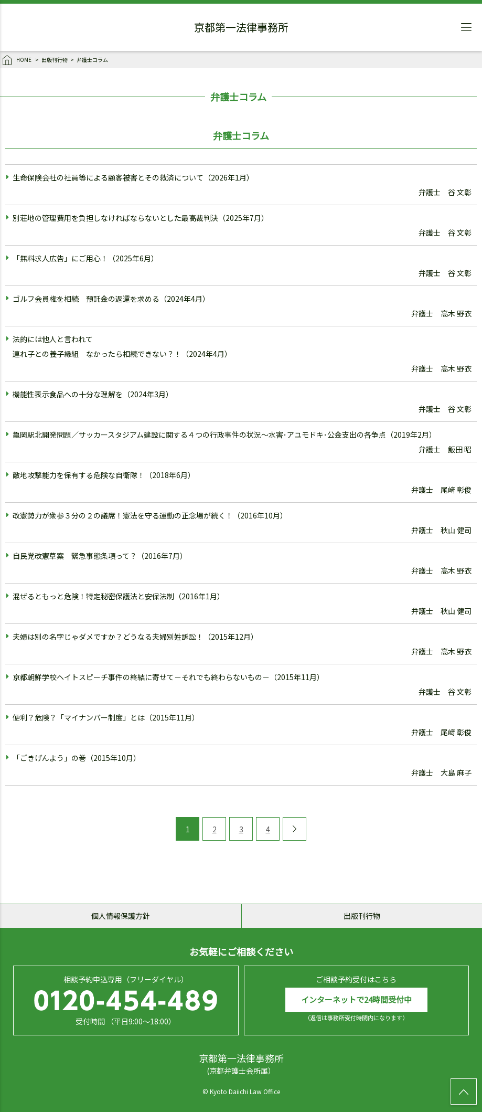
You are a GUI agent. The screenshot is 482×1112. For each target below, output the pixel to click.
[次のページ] (294, 829)
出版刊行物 (54, 59)
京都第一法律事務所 (241, 29)
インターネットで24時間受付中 (356, 999)
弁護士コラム (92, 59)
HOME (18, 60)
